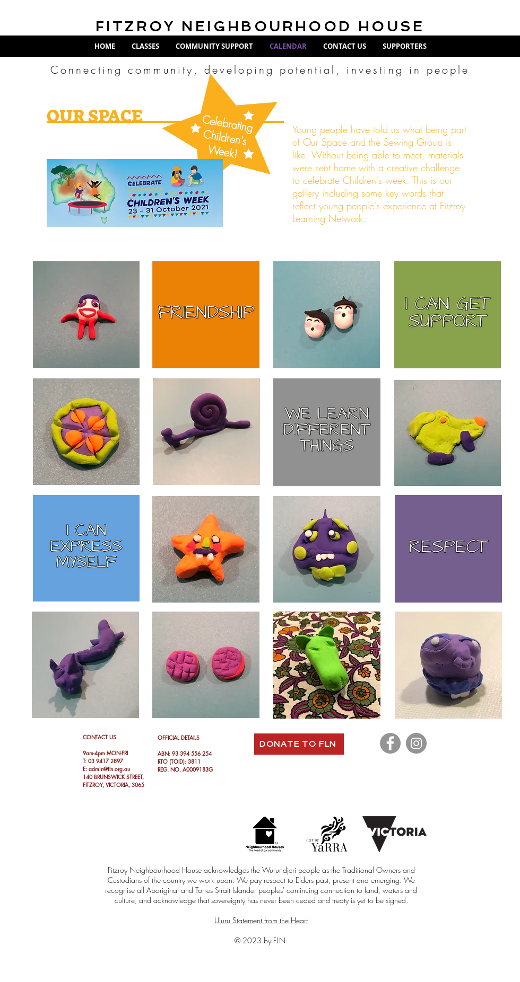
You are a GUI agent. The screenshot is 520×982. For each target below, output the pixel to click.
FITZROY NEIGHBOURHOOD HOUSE (260, 26)
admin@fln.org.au (109, 769)
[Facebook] (390, 743)
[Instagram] (416, 743)
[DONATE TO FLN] (299, 744)
